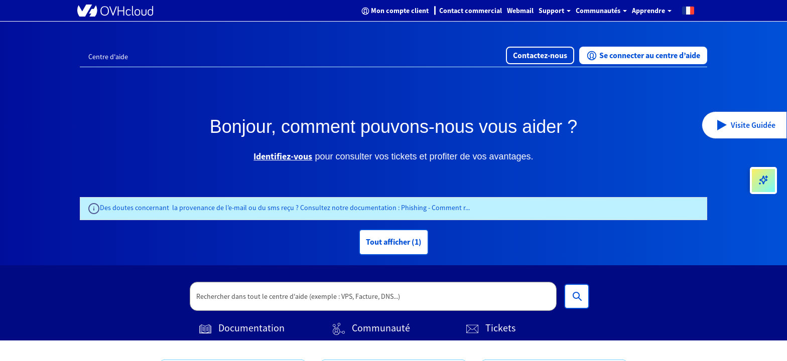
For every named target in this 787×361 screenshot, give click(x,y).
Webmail (520, 10)
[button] (688, 10)
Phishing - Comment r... (435, 207)
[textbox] (373, 296)
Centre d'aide (108, 56)
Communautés (601, 10)
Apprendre (652, 10)
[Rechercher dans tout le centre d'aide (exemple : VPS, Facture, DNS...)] (576, 296)
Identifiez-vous (282, 156)
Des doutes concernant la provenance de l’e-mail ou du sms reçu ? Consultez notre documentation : (250, 207)
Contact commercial (470, 10)
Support (555, 10)
